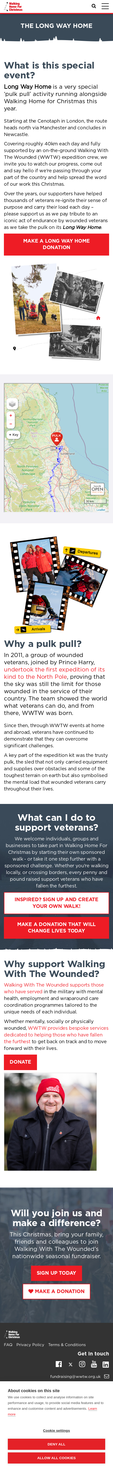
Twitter (70, 1365)
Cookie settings (56, 1430)
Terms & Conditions (67, 1345)
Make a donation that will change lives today (56, 927)
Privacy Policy (30, 1345)
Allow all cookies (56, 1458)
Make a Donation (59, 1291)
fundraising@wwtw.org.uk (79, 1376)
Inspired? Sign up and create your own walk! (56, 903)
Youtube (93, 1364)
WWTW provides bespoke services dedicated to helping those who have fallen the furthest (56, 1035)
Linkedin (105, 1365)
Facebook (58, 1364)
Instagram (82, 1364)
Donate (20, 1062)
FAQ (8, 1345)
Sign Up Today (57, 1273)
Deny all (56, 1444)
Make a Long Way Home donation (56, 244)
